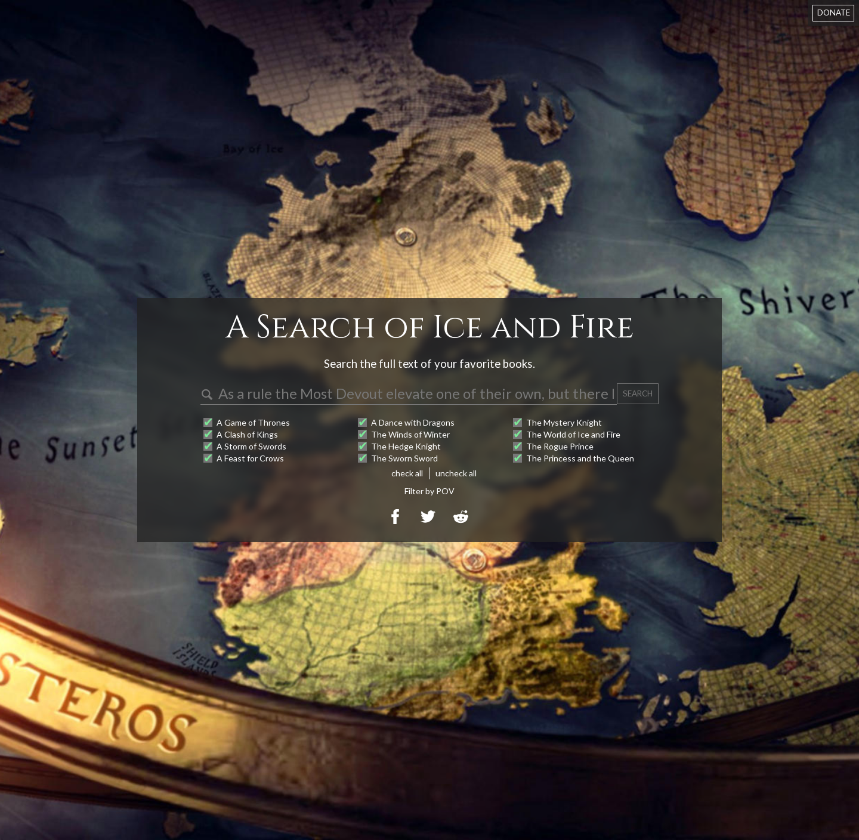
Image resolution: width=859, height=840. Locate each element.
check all (407, 473)
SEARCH (638, 393)
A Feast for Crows (250, 458)
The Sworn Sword (404, 458)
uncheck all (456, 473)
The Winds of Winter (410, 434)
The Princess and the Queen (580, 458)
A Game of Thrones (253, 422)
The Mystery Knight (564, 422)
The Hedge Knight (406, 446)
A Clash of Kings (247, 434)
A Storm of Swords (251, 446)
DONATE (833, 12)
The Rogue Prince (560, 446)
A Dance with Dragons (413, 422)
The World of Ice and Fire (573, 434)
